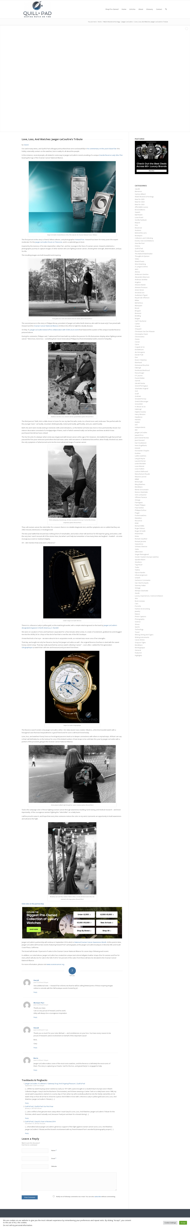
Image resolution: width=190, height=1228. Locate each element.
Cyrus (137, 344)
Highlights (138, 655)
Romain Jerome (140, 541)
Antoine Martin (140, 285)
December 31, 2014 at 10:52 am (35, 1123)
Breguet (138, 311)
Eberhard (138, 362)
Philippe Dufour (140, 510)
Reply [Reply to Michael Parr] (35, 1017)
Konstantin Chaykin (142, 451)
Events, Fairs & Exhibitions (144, 241)
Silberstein (139, 552)
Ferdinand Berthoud (142, 370)
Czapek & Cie (140, 347)
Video (137, 259)
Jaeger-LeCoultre (141, 432)
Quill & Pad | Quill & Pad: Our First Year (39, 1106)
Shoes (137, 624)
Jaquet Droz (139, 435)
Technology (139, 629)
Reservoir (138, 228)
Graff (137, 394)
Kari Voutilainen (140, 443)
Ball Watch (138, 215)
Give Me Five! (140, 243)
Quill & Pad (139, 248)
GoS (136, 391)
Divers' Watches (141, 360)
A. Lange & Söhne (141, 267)
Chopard (138, 329)
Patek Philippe (140, 505)
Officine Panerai (141, 497)
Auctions (138, 230)
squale (137, 189)
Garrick (137, 381)
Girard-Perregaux (141, 386)
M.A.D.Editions (140, 210)
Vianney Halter (140, 585)
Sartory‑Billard (140, 194)
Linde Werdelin (140, 463)
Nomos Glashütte (141, 492)
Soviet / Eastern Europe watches (147, 557)
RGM (136, 523)
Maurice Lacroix (140, 477)
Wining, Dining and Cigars (144, 635)
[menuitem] (112, 9)
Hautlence (138, 417)
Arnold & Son (139, 292)
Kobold (137, 448)
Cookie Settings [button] (170, 1223)
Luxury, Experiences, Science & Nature (149, 596)
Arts (136, 598)
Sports (137, 627)
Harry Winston (140, 414)
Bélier (137, 300)
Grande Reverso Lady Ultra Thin (111, 155)
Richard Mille (139, 526)
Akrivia (137, 272)
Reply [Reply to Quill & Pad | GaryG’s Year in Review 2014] (27, 1133)
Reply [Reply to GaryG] (35, 992)
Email (53, 1158)
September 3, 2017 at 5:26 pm (34, 1085)
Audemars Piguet (141, 295)
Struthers (138, 562)
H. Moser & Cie (140, 407)
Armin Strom (139, 290)
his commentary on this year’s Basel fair (101, 149)
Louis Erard (139, 217)
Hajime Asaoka (140, 412)
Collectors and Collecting (144, 238)
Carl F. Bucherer (140, 321)
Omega (137, 500)
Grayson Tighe (140, 642)
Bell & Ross (139, 303)
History (137, 246)
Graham (138, 396)
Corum (137, 342)
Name (54, 1150)
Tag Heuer (138, 565)
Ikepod (137, 222)
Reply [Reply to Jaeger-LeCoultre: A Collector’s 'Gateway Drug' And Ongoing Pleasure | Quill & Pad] (27, 1103)
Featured (138, 653)
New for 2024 (139, 202)
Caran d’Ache (140, 640)
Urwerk (137, 578)
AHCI (136, 269)
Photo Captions (140, 616)
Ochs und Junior (140, 495)
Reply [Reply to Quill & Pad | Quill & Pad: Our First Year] (27, 1118)
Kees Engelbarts (141, 445)
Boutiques (138, 235)
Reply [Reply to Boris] (35, 1070)
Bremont (138, 313)
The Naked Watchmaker (144, 254)
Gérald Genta (140, 383)
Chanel (137, 326)
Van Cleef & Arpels (142, 583)
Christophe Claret (141, 334)
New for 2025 (139, 199)
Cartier (137, 324)
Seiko (137, 549)
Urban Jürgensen (141, 575)
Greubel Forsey (140, 399)
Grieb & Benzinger (141, 401)
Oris (136, 225)
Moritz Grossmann (142, 489)
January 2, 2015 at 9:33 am (33, 1108)
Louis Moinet (139, 466)
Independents (140, 427)
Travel (137, 632)
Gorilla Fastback (141, 220)
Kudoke (138, 453)
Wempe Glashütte (141, 591)
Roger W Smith (140, 531)
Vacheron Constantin (142, 580)
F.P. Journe (138, 375)
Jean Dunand (139, 440)
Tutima (137, 570)
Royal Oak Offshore (142, 298)
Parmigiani (139, 502)
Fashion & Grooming (142, 609)
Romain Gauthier (141, 539)
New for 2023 (139, 204)
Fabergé (138, 368)
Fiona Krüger (139, 373)
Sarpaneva (139, 544)
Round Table (139, 251)
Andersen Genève (141, 274)
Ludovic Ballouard (141, 471)
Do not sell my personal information (17, 1225)
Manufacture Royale (142, 474)
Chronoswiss (139, 337)
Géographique (27, 647)
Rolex (137, 536)
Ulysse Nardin (140, 572)
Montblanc (139, 487)
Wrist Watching (140, 264)
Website (54, 1166)
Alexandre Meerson (142, 277)
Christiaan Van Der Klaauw (144, 331)
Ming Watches (140, 484)
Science (138, 622)
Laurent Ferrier (140, 461)
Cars (136, 603)
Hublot (137, 422)
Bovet (137, 308)
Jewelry (137, 611)
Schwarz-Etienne (141, 546)
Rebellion (138, 518)
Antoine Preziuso (141, 287)
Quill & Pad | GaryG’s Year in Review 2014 (40, 1121)
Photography (139, 619)
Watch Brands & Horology (144, 196)
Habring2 (138, 409)
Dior (136, 357)
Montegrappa (140, 647)
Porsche (138, 606)
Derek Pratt (139, 355)
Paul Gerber (139, 508)
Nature (137, 614)
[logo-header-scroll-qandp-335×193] (37, 9)
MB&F (137, 479)
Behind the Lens (141, 233)
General (138, 650)
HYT (136, 425)
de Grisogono (140, 352)
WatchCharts (139, 261)
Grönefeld (138, 404)
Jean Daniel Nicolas (142, 438)
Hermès (138, 419)
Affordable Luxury (141, 207)
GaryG (26, 145)
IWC (136, 430)
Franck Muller (140, 378)
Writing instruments (142, 637)
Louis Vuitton (139, 469)
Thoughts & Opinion (142, 256)
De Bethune (139, 349)
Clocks (137, 339)
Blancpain (138, 305)
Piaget (137, 513)
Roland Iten (139, 533)
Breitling (138, 316)
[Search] (166, 9)
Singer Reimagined (142, 554)
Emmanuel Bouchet (142, 365)
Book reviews (140, 601)
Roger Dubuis (140, 528)
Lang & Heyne (140, 458)
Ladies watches (140, 456)
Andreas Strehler (141, 279)
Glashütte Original (141, 388)
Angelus (138, 282)
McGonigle (139, 482)
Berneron (138, 191)
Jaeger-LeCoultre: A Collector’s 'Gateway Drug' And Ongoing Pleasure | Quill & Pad (55, 1083)
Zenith (137, 593)
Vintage (137, 588)
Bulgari (137, 318)
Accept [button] (183, 1223)
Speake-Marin (140, 559)
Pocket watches (140, 515)
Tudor (137, 567)
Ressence (138, 521)
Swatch (137, 212)
